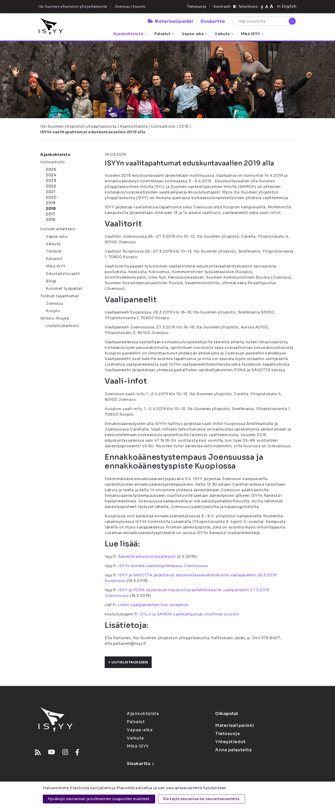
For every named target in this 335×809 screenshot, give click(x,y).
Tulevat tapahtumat (59, 296)
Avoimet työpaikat (64, 288)
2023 (51, 180)
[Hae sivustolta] (264, 21)
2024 (51, 175)
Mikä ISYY (252, 33)
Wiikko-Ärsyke (54, 318)
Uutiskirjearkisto (62, 325)
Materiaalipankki (170, 21)
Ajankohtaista (130, 33)
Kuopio (53, 310)
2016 (50, 219)
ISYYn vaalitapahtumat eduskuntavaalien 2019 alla (92, 132)
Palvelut (164, 33)
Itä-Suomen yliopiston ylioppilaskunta (78, 126)
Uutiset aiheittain (57, 229)
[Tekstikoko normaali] (262, 6)
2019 (50, 203)
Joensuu (54, 303)
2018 (183, 126)
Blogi (51, 281)
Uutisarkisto (163, 126)
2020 (51, 197)
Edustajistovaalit (63, 273)
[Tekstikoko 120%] (271, 6)
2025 (51, 169)
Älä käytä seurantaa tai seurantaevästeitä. (201, 798)
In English (287, 6)
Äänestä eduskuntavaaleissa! (147, 556)
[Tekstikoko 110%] (266, 6)
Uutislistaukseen (128, 662)
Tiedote (54, 251)
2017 (50, 214)
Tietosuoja (196, 6)
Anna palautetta (233, 749)
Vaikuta (224, 33)
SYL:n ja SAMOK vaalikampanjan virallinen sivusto (189, 614)
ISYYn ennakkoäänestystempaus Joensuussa (163, 565)
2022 (51, 186)
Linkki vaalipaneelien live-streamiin (153, 604)
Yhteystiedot (230, 741)
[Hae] (292, 21)
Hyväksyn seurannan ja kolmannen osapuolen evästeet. (99, 798)
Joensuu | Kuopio (130, 6)
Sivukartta (212, 21)
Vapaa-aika (195, 33)
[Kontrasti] (234, 6)
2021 (50, 191)
